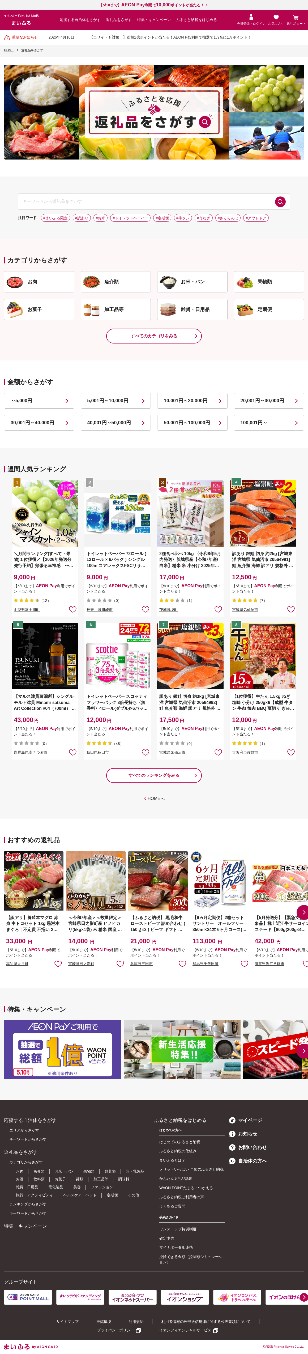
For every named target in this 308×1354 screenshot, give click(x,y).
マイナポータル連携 (176, 1247)
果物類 (89, 1171)
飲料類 (39, 1179)
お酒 (19, 1179)
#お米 (100, 218)
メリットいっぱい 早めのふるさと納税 (191, 1169)
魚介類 (39, 1171)
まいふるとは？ (172, 1160)
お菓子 (60, 1179)
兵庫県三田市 (141, 964)
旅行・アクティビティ (34, 1195)
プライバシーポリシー (115, 1330)
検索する (280, 201)
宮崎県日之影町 (81, 964)
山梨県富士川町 (27, 609)
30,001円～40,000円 (32, 422)
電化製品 (55, 1187)
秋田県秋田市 (98, 752)
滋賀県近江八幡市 (269, 964)
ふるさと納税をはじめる (196, 20)
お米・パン (64, 1171)
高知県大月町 (17, 964)
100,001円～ (254, 422)
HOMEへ (156, 798)
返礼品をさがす (119, 20)
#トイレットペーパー (130, 218)
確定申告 (166, 1238)
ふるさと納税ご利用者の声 (181, 1197)
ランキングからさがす (27, 1204)
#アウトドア (256, 218)
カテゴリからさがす (26, 1162)
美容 (77, 1187)
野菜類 (110, 1171)
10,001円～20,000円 (185, 400)
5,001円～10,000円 (107, 400)
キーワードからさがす (27, 1139)
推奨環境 (103, 1321)
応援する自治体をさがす (80, 20)
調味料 (123, 1179)
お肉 (19, 1171)
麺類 (79, 1179)
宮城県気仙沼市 (245, 609)
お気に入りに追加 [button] (73, 609)
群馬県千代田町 (205, 964)
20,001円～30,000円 (262, 400)
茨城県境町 (168, 609)
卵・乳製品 (135, 1171)
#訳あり (81, 218)
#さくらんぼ (228, 218)
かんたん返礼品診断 (176, 1178)
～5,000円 (21, 400)
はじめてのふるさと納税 (179, 1142)
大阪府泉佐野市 (245, 752)
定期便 (112, 1195)
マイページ (245, 1120)
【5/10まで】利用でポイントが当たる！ (151, 5)
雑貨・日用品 (27, 1187)
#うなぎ (203, 218)
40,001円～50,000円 (109, 422)
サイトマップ (67, 1321)
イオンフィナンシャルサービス (185, 1330)
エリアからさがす (24, 1130)
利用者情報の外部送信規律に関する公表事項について (206, 1321)
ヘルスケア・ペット (80, 1195)
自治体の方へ (248, 1161)
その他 (133, 1195)
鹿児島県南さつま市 (30, 752)
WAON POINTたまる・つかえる (186, 1188)
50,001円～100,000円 (187, 422)
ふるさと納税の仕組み (177, 1151)
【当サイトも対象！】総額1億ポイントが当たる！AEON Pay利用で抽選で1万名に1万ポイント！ (170, 37)
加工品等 (100, 1179)
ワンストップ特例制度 (177, 1229)
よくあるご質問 (172, 1206)
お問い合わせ (248, 1147)
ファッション (102, 1187)
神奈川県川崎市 (100, 609)
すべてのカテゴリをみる (154, 336)
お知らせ (243, 1134)
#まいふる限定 (55, 218)
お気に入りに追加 (58, 963)
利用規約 (136, 1321)
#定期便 (162, 218)
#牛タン (183, 218)
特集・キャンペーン (154, 20)
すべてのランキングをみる (154, 775)
